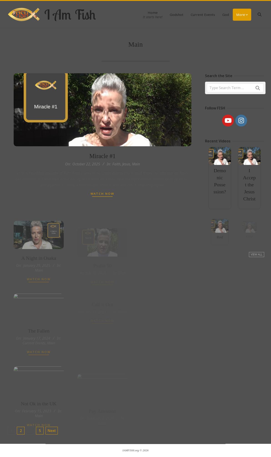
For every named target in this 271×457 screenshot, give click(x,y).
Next (52, 430)
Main (136, 164)
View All (256, 254)
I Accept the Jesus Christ (249, 184)
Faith (116, 164)
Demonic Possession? (219, 181)
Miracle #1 (102, 156)
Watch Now (102, 194)
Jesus (126, 164)
